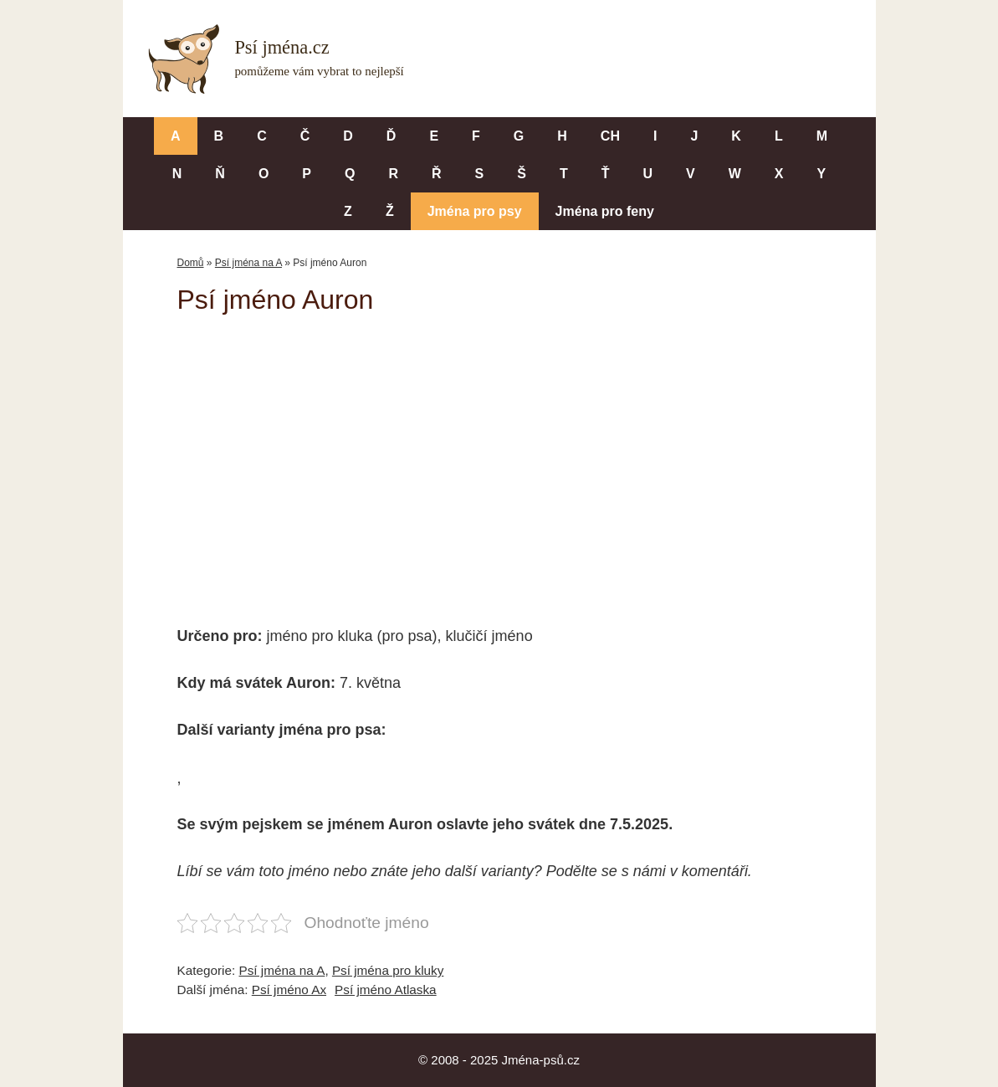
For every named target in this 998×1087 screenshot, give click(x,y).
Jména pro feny (604, 211)
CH (610, 136)
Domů (190, 263)
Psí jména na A (248, 263)
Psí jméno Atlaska (386, 989)
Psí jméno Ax (289, 989)
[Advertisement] (499, 458)
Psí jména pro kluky (387, 970)
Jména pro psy (474, 211)
